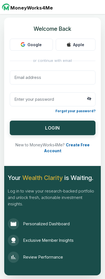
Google (31, 44)
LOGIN (52, 128)
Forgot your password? (75, 111)
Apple (75, 44)
